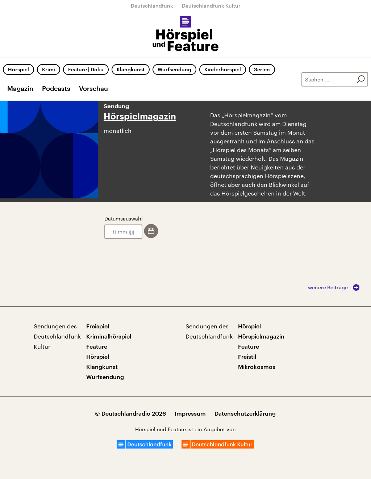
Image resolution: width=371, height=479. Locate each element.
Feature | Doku (86, 69)
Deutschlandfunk (152, 6)
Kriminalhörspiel (108, 336)
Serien (262, 69)
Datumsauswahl (123, 218)
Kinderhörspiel (222, 69)
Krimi (48, 69)
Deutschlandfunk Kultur (211, 6)
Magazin (20, 88)
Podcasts (56, 88)
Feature (96, 346)
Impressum (190, 413)
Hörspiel (18, 69)
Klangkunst (131, 69)
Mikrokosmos (256, 366)
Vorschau (93, 88)
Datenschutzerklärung (245, 413)
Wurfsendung (174, 69)
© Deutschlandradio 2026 (130, 413)
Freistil (247, 356)
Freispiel (97, 326)
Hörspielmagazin (140, 116)
